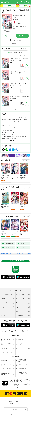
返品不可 (15, 28)
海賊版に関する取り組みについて (6, 374)
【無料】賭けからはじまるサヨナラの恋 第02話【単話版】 (19, 72)
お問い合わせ (4, 348)
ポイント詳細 (17, 23)
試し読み (8, 31)
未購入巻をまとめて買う (16, 52)
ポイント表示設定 (21, 348)
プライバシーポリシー (6, 365)
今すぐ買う (24, 36)
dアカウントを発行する (15, 401)
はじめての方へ (6, 340)
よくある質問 (19, 344)
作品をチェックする (16, 40)
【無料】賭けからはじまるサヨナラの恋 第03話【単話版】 (19, 84)
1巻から (21, 55)
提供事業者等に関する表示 (21, 360)
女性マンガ (9, 130)
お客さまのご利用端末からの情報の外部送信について (21, 374)
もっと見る (25, 160)
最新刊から (26, 55)
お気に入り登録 (25, 48)
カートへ (9, 36)
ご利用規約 (4, 360)
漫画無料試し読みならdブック (7, 253)
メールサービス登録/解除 (6, 344)
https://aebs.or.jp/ (14, 387)
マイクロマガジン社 (10, 128)
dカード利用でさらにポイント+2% (19, 26)
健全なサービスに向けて (21, 365)
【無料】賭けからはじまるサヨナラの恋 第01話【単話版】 (19, 59)
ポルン (21, 15)
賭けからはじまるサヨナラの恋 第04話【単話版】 (19, 97)
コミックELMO (10, 132)
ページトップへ (15, 409)
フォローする (24, 15)
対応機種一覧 (19, 339)
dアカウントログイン (6, 352)
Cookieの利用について (21, 369)
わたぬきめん (16, 15)
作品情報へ (15, 43)
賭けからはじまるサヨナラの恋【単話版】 (16, 136)
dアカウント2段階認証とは (6, 369)
